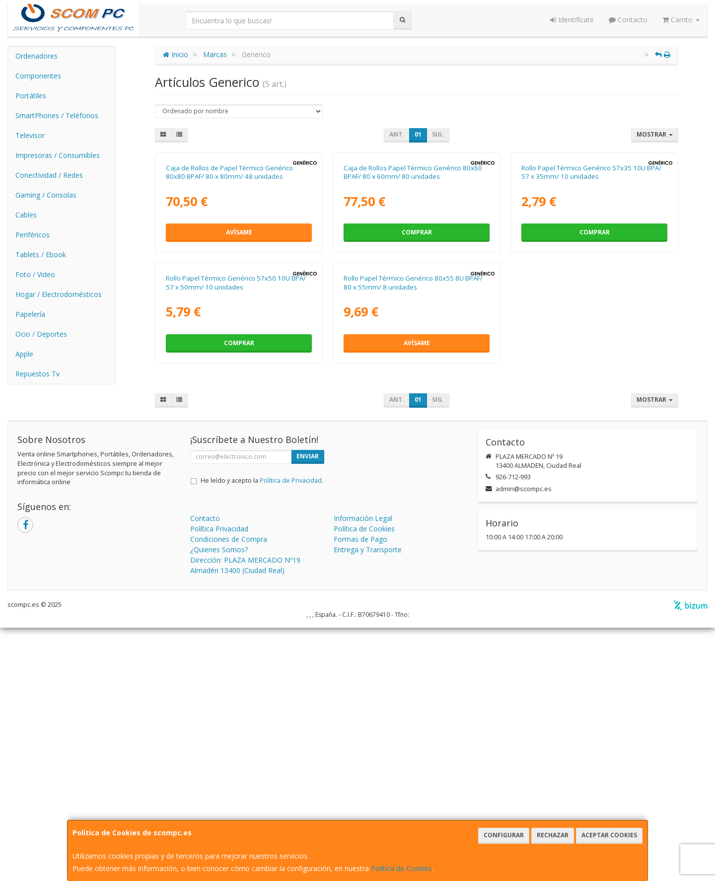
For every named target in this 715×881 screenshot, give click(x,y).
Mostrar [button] (655, 134)
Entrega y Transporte (368, 803)
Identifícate (572, 19)
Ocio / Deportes (41, 334)
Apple (24, 354)
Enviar (307, 709)
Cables (26, 215)
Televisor (30, 135)
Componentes (38, 75)
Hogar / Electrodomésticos (58, 294)
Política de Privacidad (291, 734)
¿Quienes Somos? (219, 803)
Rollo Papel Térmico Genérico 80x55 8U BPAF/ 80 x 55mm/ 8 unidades (413, 535)
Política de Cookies (401, 868)
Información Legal (363, 771)
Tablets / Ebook (40, 254)
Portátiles (30, 95)
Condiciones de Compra (228, 792)
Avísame (239, 359)
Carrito (681, 19)
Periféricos (32, 234)
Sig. (438, 134)
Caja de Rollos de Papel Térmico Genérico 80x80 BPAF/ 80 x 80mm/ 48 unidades (229, 298)
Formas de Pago (360, 792)
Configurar (504, 835)
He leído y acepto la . (262, 734)
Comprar (417, 359)
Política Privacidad (219, 782)
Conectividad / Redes (49, 175)
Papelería (30, 314)
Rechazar (553, 835)
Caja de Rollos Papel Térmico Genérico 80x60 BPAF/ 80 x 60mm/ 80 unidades (413, 298)
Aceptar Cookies (609, 835)
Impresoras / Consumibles (57, 155)
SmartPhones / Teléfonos (56, 115)
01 (418, 134)
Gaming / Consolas (45, 195)
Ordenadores (36, 56)
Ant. (396, 134)
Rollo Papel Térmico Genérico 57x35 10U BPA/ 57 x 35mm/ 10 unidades (591, 298)
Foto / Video (35, 274)
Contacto (628, 19)
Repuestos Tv (37, 373)
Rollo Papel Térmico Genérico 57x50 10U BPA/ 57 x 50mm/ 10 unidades (236, 535)
